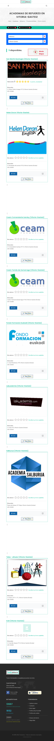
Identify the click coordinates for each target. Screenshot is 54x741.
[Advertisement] (27, 199)
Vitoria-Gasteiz (24, 27)
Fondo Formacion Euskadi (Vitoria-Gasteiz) (24, 323)
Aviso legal (32, 708)
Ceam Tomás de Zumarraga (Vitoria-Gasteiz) (25, 270)
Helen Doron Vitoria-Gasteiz (17, 112)
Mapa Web (32, 720)
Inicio (9, 21)
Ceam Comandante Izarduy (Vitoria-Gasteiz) (25, 217)
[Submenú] (42, 97)
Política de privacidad (35, 710)
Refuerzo (22, 21)
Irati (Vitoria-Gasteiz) (15, 621)
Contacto (31, 705)
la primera (36, 158)
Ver (13, 97)
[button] (27, 2)
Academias (15, 21)
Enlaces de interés (34, 718)
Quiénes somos (33, 703)
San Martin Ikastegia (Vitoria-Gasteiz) (22, 59)
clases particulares (13, 720)
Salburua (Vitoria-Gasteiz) (17, 451)
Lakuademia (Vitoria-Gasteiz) (18, 386)
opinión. (36, 81)
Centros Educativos (13, 706)
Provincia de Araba (31, 21)
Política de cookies (34, 713)
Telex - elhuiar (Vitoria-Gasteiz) (19, 557)
